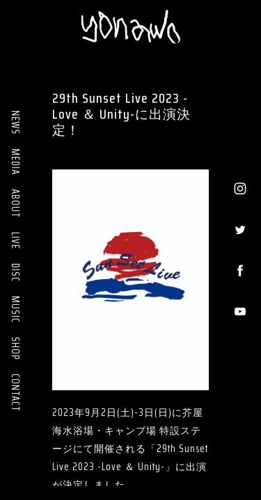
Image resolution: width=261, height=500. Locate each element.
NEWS (15, 122)
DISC (15, 272)
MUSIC (15, 309)
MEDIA (15, 162)
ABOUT (15, 203)
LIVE (15, 240)
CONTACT (15, 393)
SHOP (15, 348)
